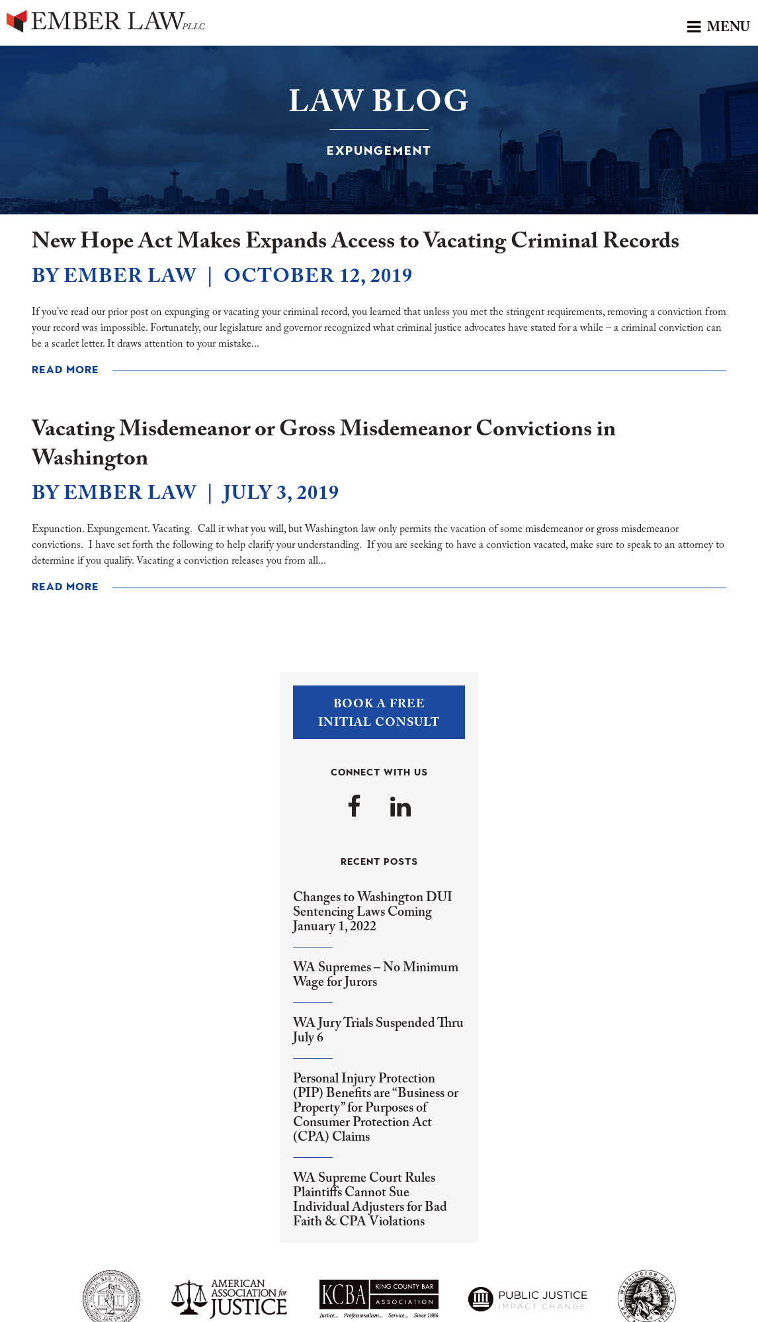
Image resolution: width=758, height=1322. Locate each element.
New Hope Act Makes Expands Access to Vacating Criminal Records (355, 242)
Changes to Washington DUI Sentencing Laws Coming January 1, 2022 (372, 912)
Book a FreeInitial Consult (379, 714)
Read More (65, 370)
